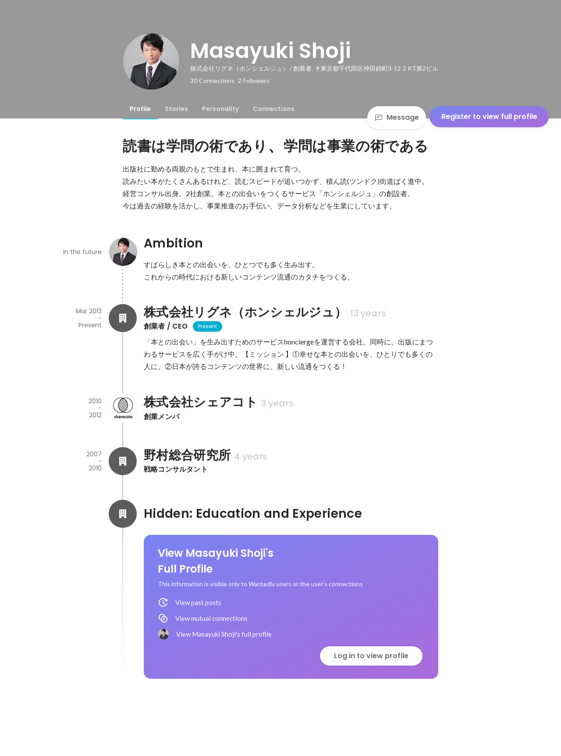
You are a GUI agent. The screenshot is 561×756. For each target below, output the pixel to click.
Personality (220, 108)
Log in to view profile (371, 656)
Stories (176, 108)
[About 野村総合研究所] (123, 461)
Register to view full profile (489, 116)
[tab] (140, 108)
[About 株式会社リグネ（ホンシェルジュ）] (123, 318)
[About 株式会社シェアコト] (123, 408)
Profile (140, 108)
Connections (274, 108)
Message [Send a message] (396, 117)
